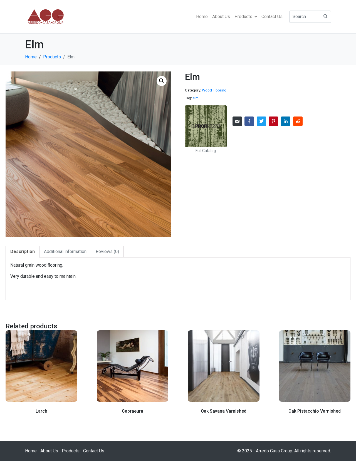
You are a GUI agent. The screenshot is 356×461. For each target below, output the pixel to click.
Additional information (65, 251)
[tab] (22, 251)
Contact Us (272, 16)
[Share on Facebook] (249, 121)
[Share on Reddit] (298, 121)
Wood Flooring (214, 90)
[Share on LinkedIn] (285, 121)
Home (202, 16)
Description (22, 251)
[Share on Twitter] (261, 121)
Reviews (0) (107, 251)
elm (196, 98)
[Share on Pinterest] (273, 121)
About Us (221, 16)
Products (245, 16)
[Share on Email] (237, 121)
